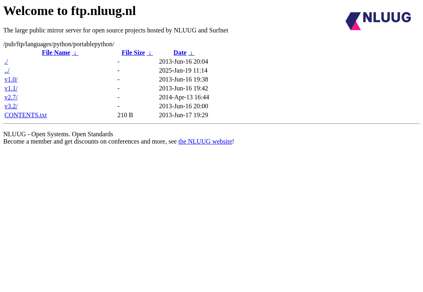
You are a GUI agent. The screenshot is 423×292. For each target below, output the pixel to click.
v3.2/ (10, 106)
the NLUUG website (205, 141)
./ (6, 61)
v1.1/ (10, 88)
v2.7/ (10, 97)
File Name (56, 52)
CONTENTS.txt (25, 115)
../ (6, 70)
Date (180, 52)
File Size (133, 52)
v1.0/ (10, 79)
